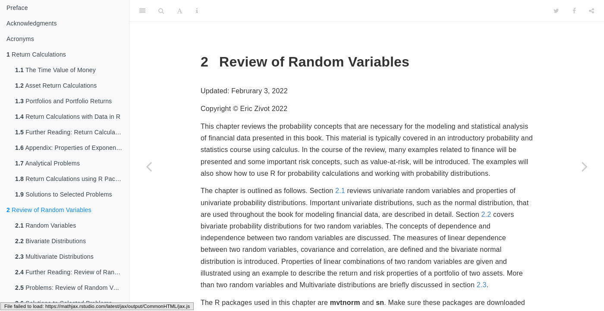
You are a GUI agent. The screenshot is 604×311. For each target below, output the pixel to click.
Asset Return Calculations (56, 85)
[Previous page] (148, 166)
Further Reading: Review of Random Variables (72, 272)
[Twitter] (556, 11)
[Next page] (584, 166)
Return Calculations (36, 54)
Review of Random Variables (48, 209)
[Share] (591, 11)
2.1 (340, 190)
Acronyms (20, 38)
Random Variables (45, 225)
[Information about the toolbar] (196, 11)
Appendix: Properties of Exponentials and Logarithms (72, 147)
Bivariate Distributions (50, 241)
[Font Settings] (179, 11)
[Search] (161, 11)
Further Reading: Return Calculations (71, 132)
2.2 (486, 214)
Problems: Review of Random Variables (72, 287)
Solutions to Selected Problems (63, 194)
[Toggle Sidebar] (142, 11)
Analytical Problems (47, 163)
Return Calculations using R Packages (72, 178)
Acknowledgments (31, 23)
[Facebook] (574, 11)
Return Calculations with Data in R (67, 116)
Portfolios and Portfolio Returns (63, 101)
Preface (17, 7)
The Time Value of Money (55, 70)
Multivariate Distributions (54, 256)
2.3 (482, 285)
